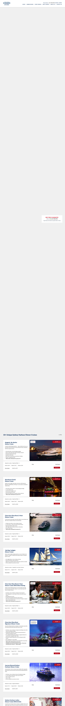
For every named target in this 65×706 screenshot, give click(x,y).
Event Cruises (38, 4)
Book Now (57, 467)
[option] (32, 219)
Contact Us (59, 4)
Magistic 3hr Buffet (16, 443)
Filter (60, 434)
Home (23, 4)
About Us (53, 4)
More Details (7, 468)
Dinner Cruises (30, 4)
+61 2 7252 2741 (51, 2)
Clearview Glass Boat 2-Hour (16, 516)
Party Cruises (46, 4)
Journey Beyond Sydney (16, 666)
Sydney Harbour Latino (16, 700)
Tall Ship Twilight (16, 551)
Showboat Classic (16, 480)
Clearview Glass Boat (16, 623)
